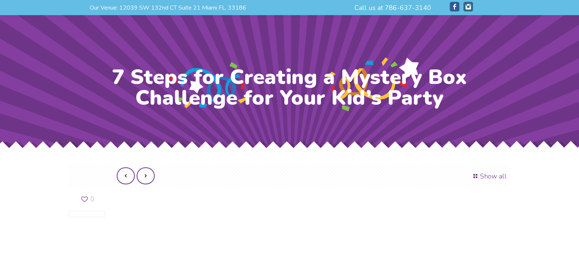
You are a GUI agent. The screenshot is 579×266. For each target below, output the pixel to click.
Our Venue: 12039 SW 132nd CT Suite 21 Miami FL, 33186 (168, 8)
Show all (489, 176)
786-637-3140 (408, 7)
